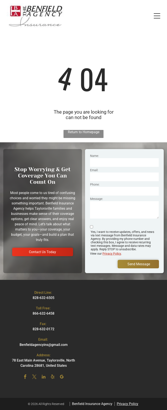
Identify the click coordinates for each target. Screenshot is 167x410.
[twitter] (34, 377)
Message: (96, 199)
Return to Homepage (83, 132)
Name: (94, 156)
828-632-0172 (43, 329)
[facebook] (25, 377)
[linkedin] (43, 377)
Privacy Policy (111, 253)
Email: (94, 170)
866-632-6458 (43, 313)
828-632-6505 (43, 298)
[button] (157, 16)
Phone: (94, 184)
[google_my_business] (61, 377)
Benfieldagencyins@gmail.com (44, 345)
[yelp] (52, 377)
